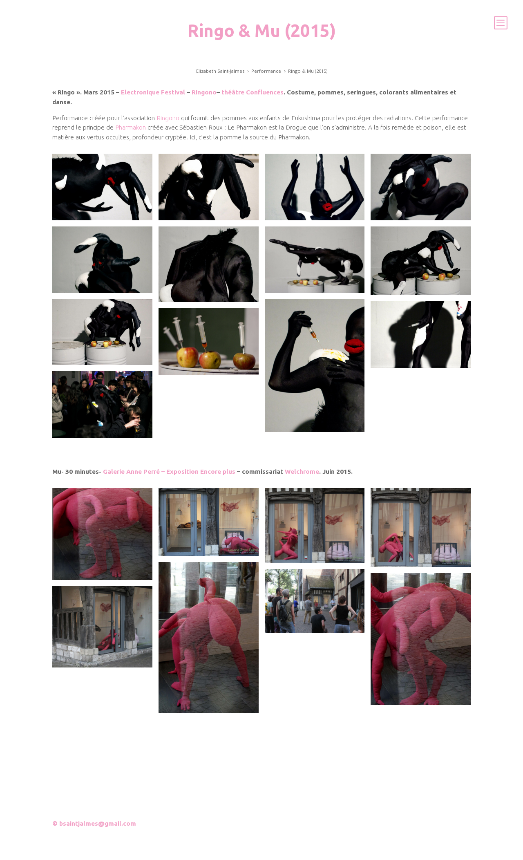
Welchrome (302, 471)
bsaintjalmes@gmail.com (97, 823)
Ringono (204, 92)
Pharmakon (130, 127)
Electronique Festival (153, 92)
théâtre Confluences (252, 92)
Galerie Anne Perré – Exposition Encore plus (169, 471)
